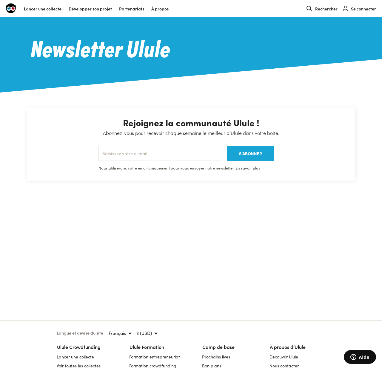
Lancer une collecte (42, 9)
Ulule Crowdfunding (79, 347)
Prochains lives (216, 357)
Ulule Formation (147, 347)
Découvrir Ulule (283, 357)
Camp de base (218, 347)
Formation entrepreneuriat (154, 357)
